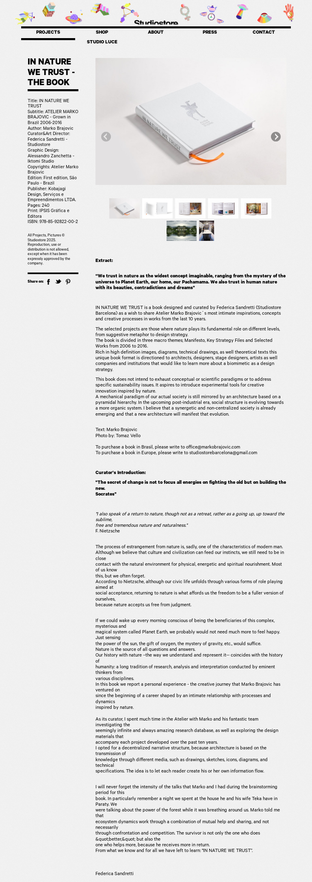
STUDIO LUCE (102, 42)
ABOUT (156, 33)
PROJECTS (48, 33)
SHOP (102, 33)
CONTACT (264, 33)
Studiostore (156, 23)
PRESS (210, 33)
